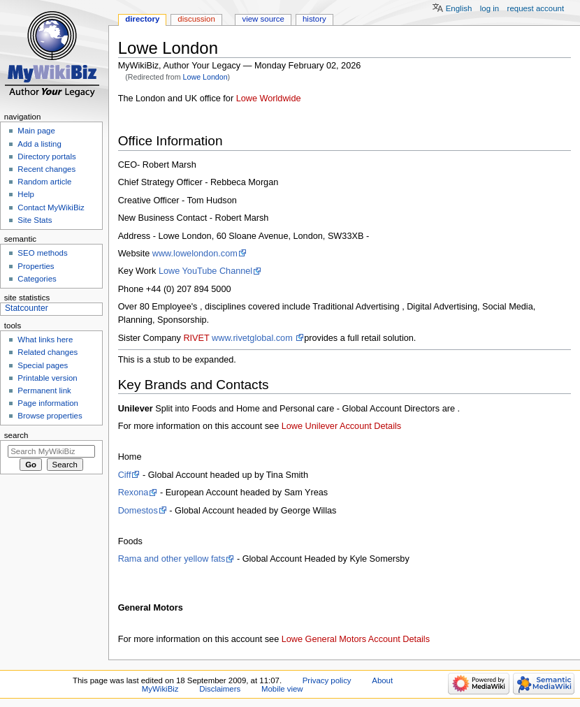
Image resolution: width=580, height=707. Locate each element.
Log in (489, 8)
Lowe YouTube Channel (205, 271)
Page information (47, 403)
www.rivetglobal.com (253, 338)
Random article (44, 181)
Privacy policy (327, 680)
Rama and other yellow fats (172, 559)
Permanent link (44, 390)
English (459, 8)
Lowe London (205, 77)
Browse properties (49, 415)
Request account (536, 8)
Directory (142, 19)
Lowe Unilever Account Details (341, 426)
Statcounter (26, 308)
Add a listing (39, 144)
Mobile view (282, 689)
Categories (36, 279)
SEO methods (42, 253)
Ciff (124, 475)
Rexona (133, 492)
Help (25, 194)
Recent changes (46, 169)
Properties (35, 266)
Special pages (42, 365)
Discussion (196, 19)
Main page (36, 130)
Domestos (138, 511)
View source (263, 19)
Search (16, 435)
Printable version (47, 378)
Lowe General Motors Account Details (356, 639)
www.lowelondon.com (195, 253)
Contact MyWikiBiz (50, 207)
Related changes (47, 352)
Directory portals (46, 156)
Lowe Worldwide (268, 98)
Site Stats (34, 220)
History (314, 19)
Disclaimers (219, 689)
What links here (45, 339)
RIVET (196, 338)
